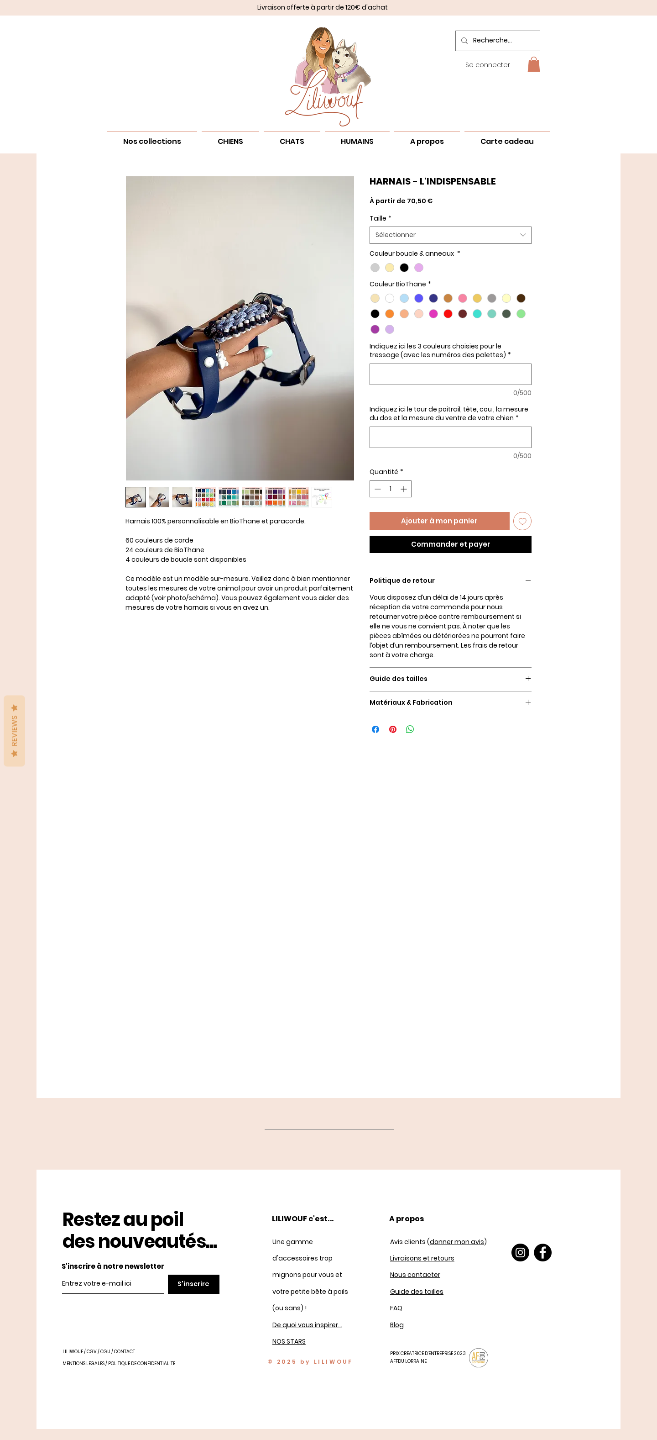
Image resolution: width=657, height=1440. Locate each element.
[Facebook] (543, 1252)
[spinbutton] (390, 489)
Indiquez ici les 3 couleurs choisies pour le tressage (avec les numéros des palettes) (440, 351)
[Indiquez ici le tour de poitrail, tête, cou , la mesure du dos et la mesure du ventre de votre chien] (450, 437)
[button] (533, 64)
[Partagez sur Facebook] (375, 729)
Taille (380, 218)
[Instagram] (520, 1252)
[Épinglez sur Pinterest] (392, 729)
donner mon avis (457, 1241)
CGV (92, 1351)
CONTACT (124, 1351)
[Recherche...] (497, 41)
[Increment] (404, 489)
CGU (105, 1351)
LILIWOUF (73, 1351)
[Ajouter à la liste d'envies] (522, 521)
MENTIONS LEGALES (83, 1363)
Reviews (14, 730)
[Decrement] (376, 489)
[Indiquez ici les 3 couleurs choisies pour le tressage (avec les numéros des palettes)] (450, 374)
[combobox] (451, 235)
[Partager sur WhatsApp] (410, 729)
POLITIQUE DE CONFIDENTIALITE (141, 1363)
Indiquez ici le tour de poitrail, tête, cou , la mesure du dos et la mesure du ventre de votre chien (449, 414)
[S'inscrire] (193, 1284)
